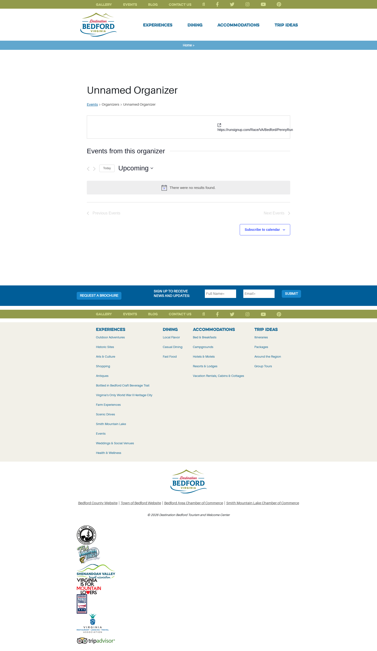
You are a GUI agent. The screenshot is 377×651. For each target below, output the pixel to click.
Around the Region (267, 356)
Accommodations (238, 25)
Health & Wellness (108, 453)
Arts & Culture (105, 356)
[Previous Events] (88, 169)
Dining (195, 25)
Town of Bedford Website (141, 503)
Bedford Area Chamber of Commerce (193, 503)
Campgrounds (203, 347)
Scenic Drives (105, 414)
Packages (261, 347)
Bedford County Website (98, 503)
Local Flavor (171, 337)
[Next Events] (94, 169)
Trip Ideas (286, 25)
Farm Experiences (108, 404)
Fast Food (170, 356)
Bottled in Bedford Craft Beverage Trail (122, 385)
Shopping (103, 366)
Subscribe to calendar (262, 230)
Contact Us (180, 4)
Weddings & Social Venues (115, 443)
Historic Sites (105, 347)
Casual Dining (172, 347)
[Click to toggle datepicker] (135, 168)
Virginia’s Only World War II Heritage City (124, 395)
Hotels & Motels (204, 356)
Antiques (102, 376)
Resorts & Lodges (205, 366)
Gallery (104, 4)
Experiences (157, 25)
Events (130, 4)
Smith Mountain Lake (111, 424)
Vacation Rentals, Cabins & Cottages (218, 376)
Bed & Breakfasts (204, 337)
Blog (153, 4)
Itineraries (261, 337)
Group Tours (263, 366)
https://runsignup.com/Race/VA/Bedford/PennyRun (255, 130)
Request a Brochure (99, 296)
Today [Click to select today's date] (107, 168)
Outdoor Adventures (110, 337)
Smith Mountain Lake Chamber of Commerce (262, 503)
